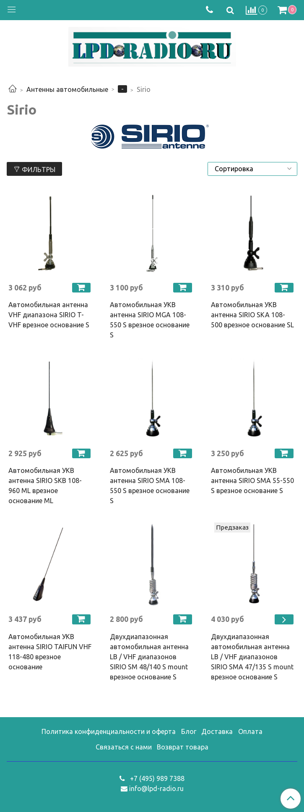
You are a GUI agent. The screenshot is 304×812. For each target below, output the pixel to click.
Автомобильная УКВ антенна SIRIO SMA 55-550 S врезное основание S (252, 480)
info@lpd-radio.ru (156, 788)
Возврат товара (182, 747)
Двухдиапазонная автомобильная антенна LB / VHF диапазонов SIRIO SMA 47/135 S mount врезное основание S (252, 657)
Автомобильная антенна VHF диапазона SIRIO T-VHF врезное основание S (48, 315)
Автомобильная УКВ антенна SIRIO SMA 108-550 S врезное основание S (150, 485)
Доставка (217, 731)
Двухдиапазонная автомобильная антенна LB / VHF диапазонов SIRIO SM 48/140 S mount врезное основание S (149, 657)
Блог (188, 731)
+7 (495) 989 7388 (156, 778)
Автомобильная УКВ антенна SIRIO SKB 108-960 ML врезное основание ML (45, 485)
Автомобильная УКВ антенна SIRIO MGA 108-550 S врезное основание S (150, 320)
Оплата (250, 731)
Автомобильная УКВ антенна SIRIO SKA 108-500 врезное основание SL (252, 315)
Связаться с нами (124, 747)
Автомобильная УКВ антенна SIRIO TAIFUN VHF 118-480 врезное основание (49, 652)
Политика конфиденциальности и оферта (109, 731)
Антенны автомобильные (67, 89)
